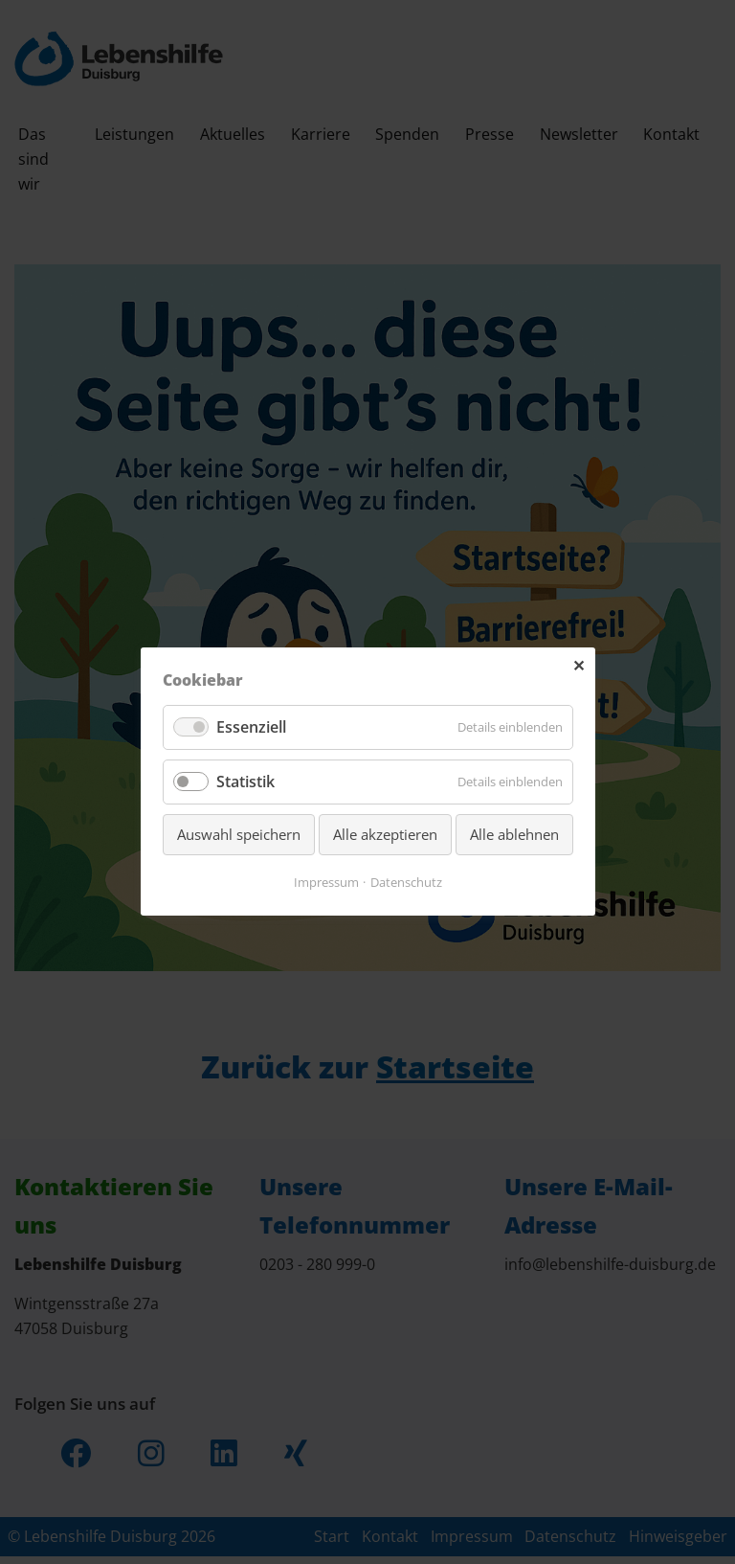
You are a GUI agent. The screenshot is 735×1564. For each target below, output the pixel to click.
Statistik (245, 782)
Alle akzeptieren (385, 835)
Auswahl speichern (239, 835)
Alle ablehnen (514, 835)
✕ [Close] (578, 666)
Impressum (326, 883)
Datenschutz (406, 883)
